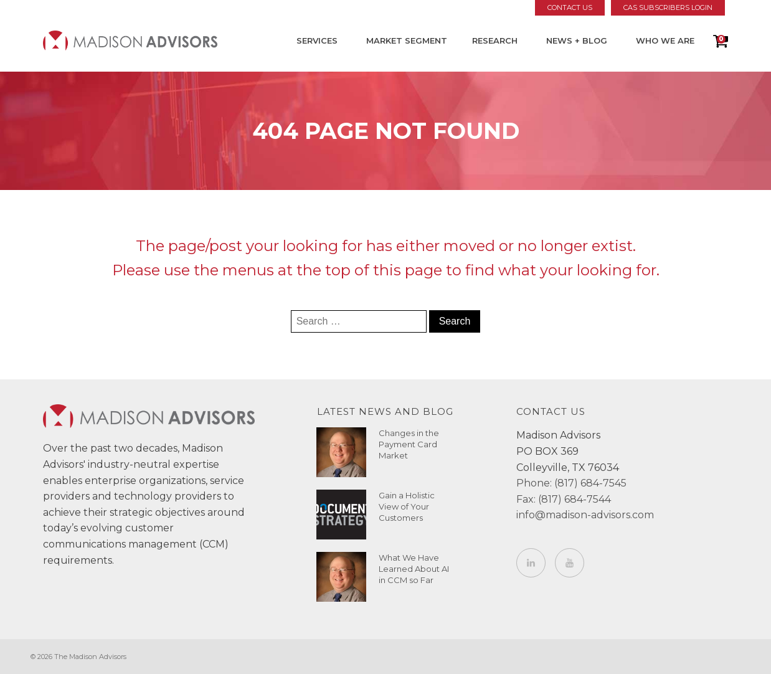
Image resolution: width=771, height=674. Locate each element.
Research (495, 40)
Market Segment (406, 40)
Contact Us (569, 7)
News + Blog (576, 40)
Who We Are (665, 40)
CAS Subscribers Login (667, 7)
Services (317, 40)
